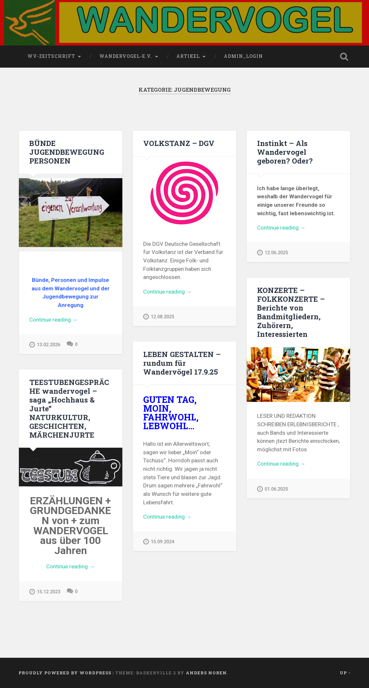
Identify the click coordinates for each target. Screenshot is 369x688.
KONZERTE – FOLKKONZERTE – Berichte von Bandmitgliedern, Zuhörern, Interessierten (291, 312)
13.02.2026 (44, 344)
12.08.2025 (158, 316)
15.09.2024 (158, 541)
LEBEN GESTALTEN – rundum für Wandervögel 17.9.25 (182, 363)
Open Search (343, 57)
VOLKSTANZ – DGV (178, 143)
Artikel (188, 56)
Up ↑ (345, 672)
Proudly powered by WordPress (65, 672)
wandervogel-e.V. (125, 56)
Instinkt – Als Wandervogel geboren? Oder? (285, 151)
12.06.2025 (272, 252)
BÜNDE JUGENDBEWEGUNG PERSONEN (66, 151)
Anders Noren (206, 672)
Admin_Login (243, 56)
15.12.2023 (44, 592)
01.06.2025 (272, 489)
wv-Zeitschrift (51, 56)
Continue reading (70, 320)
